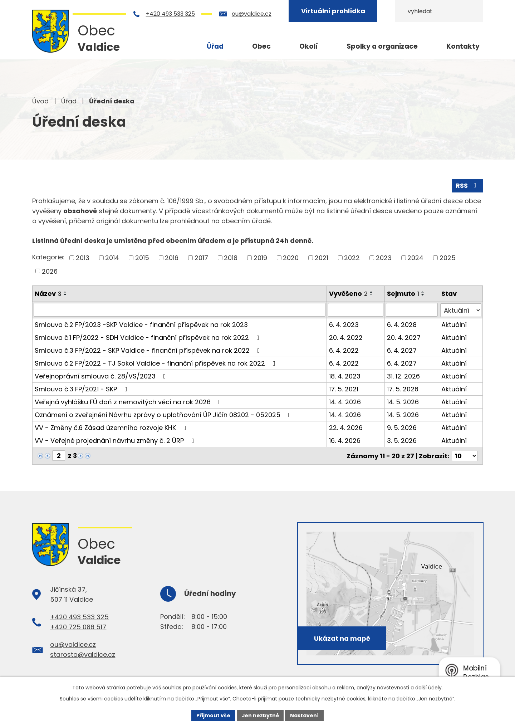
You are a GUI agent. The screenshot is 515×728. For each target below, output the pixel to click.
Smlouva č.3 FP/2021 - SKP (82, 388)
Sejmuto (403, 293)
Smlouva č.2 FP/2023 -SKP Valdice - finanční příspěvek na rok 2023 (141, 324)
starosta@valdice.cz (82, 654)
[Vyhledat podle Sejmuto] (412, 310)
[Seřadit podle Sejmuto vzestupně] (423, 291)
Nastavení (304, 715)
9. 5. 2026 (402, 427)
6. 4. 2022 (344, 350)
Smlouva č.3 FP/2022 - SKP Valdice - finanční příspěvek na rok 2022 (149, 350)
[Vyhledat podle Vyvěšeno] (355, 310)
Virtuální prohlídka (339, 10)
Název (48, 293)
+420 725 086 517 (78, 626)
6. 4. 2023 (344, 324)
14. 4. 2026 (345, 401)
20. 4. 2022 (346, 337)
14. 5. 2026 (403, 401)
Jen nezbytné (260, 715)
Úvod (40, 101)
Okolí (308, 46)
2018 (230, 257)
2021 (321, 257)
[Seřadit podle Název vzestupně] (65, 291)
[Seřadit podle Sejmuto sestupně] (423, 294)
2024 (415, 257)
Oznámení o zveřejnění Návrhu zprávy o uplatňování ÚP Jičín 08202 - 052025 (164, 414)
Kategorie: (48, 257)
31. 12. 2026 (403, 375)
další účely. (429, 687)
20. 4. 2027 (404, 337)
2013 (82, 257)
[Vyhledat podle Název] (179, 310)
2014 (112, 257)
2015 (142, 257)
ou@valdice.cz (257, 14)
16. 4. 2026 (344, 440)
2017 (201, 257)
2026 (50, 271)
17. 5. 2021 (343, 388)
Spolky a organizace (382, 46)
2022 (352, 257)
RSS (467, 185)
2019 (260, 257)
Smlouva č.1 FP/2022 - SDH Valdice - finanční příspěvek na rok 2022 (148, 337)
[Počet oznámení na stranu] (464, 455)
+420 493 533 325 (176, 14)
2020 (291, 257)
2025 (448, 257)
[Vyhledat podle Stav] (460, 310)
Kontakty (463, 46)
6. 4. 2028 (402, 324)
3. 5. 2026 (402, 440)
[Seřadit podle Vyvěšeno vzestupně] (372, 291)
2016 (171, 257)
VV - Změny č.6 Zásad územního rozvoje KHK (112, 427)
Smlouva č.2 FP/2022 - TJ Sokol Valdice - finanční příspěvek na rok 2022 (156, 362)
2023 (384, 257)
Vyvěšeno (348, 293)
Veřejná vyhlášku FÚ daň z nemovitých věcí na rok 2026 (129, 401)
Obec (261, 46)
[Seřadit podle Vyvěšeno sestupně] (372, 294)
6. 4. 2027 (402, 350)
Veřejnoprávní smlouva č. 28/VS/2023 (102, 375)
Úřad (69, 101)
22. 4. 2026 (346, 427)
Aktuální (454, 324)
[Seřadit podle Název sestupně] (65, 294)
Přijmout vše (213, 715)
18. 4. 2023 (344, 375)
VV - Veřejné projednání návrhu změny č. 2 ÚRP (116, 440)
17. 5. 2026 (402, 388)
